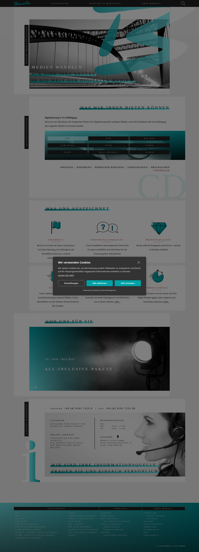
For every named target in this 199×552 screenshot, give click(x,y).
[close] (139, 262)
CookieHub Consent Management (104, 290)
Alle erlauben (128, 283)
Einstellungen (71, 283)
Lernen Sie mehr (66, 275)
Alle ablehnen (100, 283)
